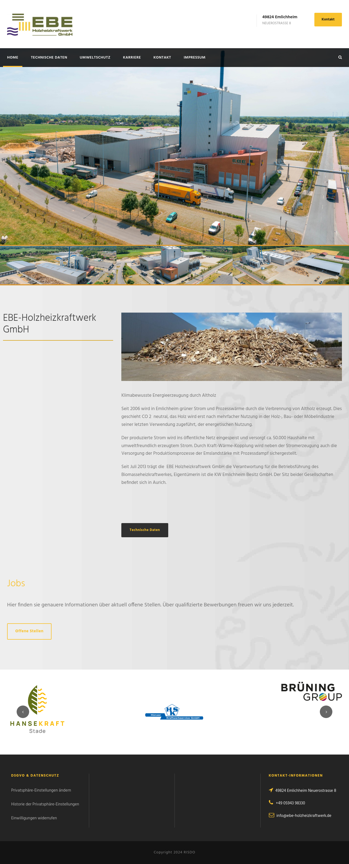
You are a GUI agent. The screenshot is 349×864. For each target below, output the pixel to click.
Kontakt (328, 19)
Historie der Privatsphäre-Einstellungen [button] (45, 804)
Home (12, 57)
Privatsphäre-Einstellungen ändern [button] (41, 790)
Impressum (195, 57)
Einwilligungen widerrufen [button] (34, 818)
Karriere (132, 57)
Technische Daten (49, 57)
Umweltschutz (95, 57)
